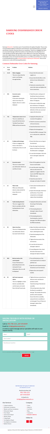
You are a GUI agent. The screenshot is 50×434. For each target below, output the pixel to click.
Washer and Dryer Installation (11, 411)
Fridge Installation (8, 408)
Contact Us (30, 415)
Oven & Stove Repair (9, 417)
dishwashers (10, 49)
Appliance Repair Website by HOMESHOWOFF (31, 432)
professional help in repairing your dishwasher (28, 61)
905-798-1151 (43, 2)
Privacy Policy (23, 354)
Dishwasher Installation (9, 410)
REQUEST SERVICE (43, 8)
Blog (28, 413)
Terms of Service (29, 354)
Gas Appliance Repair (9, 422)
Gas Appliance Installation (10, 424)
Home (28, 408)
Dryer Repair (7, 415)
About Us (29, 410)
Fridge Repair (7, 421)
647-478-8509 (22, 326)
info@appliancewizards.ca (16, 329)
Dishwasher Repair (8, 413)
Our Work (29, 411)
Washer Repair (7, 419)
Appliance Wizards (12, 432)
